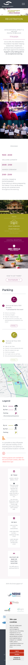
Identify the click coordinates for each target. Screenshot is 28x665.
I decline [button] (16, 654)
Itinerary (14, 325)
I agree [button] (17, 651)
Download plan (14, 280)
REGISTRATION (14, 19)
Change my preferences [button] (16, 658)
